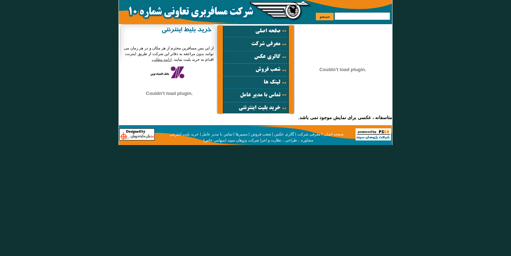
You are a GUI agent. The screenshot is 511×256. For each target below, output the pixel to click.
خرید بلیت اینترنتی (184, 134)
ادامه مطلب (162, 59)
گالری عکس (284, 134)
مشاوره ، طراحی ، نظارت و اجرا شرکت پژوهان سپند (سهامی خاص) (258, 140)
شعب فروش (261, 134)
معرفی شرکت (308, 134)
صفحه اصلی (334, 134)
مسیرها (242, 134)
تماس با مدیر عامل (217, 134)
